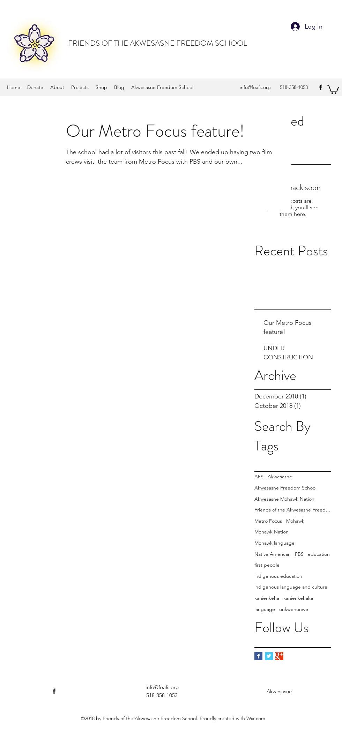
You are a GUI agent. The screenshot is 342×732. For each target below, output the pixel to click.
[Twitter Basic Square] (269, 656)
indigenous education (278, 576)
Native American (272, 554)
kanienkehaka (298, 598)
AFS (258, 476)
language (264, 609)
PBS (299, 554)
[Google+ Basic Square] (279, 656)
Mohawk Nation (271, 532)
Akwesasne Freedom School (285, 488)
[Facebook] (320, 87)
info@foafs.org (255, 87)
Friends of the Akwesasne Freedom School (292, 510)
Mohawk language (274, 543)
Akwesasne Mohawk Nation (284, 499)
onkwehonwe (293, 609)
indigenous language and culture (290, 587)
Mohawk (295, 521)
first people (267, 565)
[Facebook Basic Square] (258, 656)
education (319, 554)
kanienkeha (266, 598)
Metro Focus (268, 521)
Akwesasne (280, 476)
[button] (333, 89)
